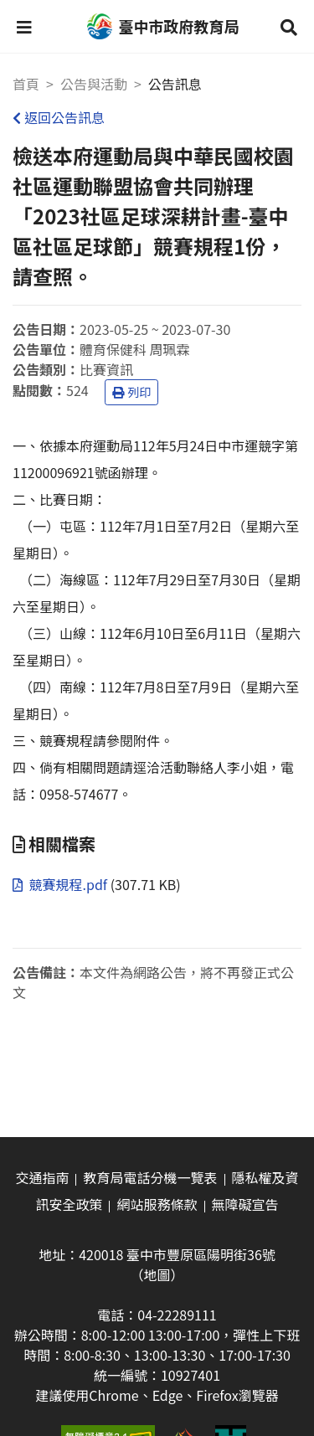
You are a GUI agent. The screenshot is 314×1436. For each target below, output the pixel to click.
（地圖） (156, 1274)
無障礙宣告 (245, 1204)
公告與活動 (93, 84)
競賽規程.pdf (62, 884)
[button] (24, 26)
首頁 (26, 84)
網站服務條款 (156, 1204)
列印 (131, 391)
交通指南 (42, 1177)
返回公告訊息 (59, 117)
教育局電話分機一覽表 (150, 1177)
